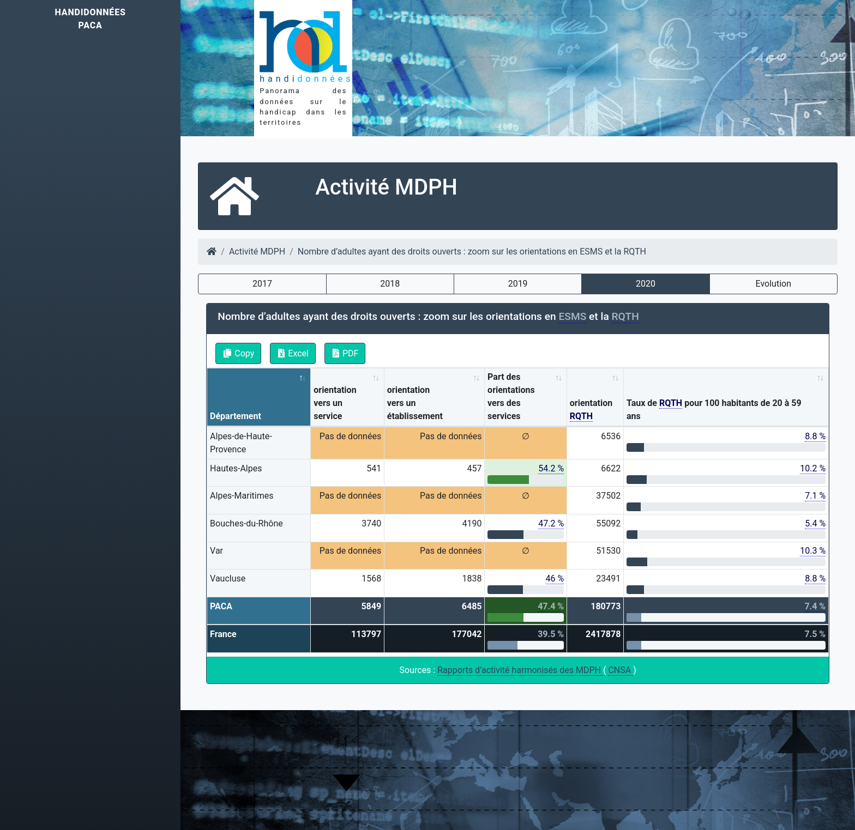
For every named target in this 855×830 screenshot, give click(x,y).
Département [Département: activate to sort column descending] (235, 416)
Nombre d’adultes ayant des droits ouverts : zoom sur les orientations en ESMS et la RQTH (472, 251)
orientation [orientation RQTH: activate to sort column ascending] (591, 410)
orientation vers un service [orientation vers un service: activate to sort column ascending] (335, 403)
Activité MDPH (257, 251)
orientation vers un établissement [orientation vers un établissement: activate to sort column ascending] (415, 403)
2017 (262, 283)
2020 (645, 283)
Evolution (773, 283)
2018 (390, 283)
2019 (518, 283)
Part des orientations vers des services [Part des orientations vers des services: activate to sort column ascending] (511, 396)
